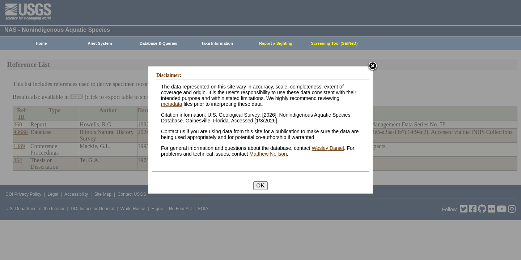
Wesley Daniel (328, 148)
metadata (171, 104)
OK (260, 185)
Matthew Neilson (268, 154)
